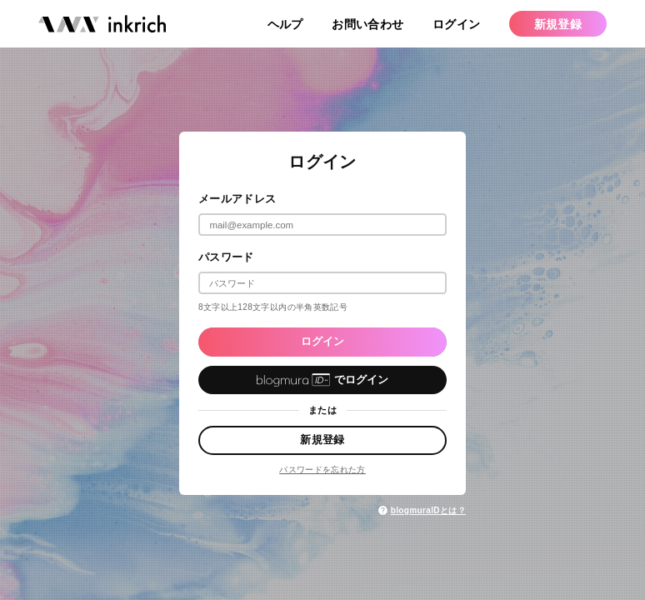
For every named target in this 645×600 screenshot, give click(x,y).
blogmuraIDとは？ (422, 510)
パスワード (226, 257)
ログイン (322, 341)
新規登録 (322, 439)
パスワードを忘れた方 (322, 469)
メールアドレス (237, 198)
